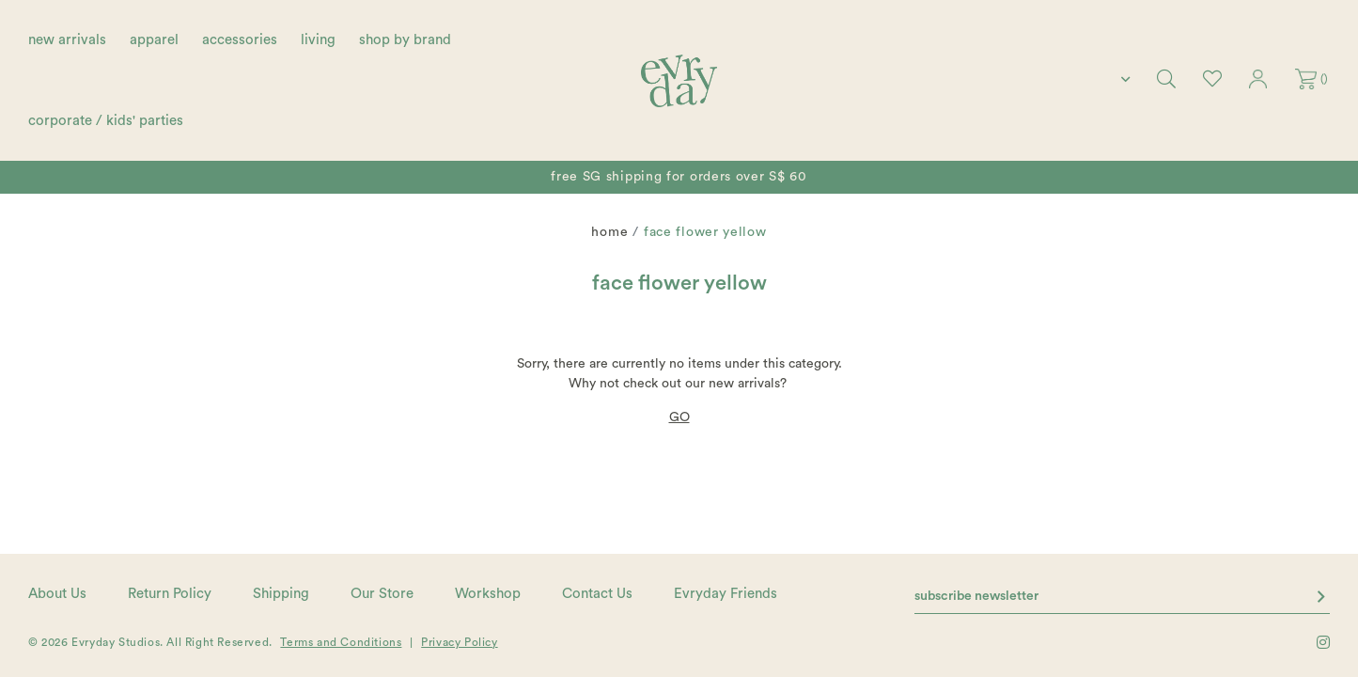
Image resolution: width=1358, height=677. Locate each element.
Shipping (281, 594)
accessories (239, 40)
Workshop (488, 594)
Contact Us (597, 594)
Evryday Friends (725, 594)
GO (679, 417)
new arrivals (67, 40)
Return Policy (169, 594)
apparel (154, 40)
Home (609, 232)
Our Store (382, 594)
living (318, 40)
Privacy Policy (459, 642)
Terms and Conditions (340, 642)
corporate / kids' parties (105, 121)
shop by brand (405, 40)
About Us (57, 594)
